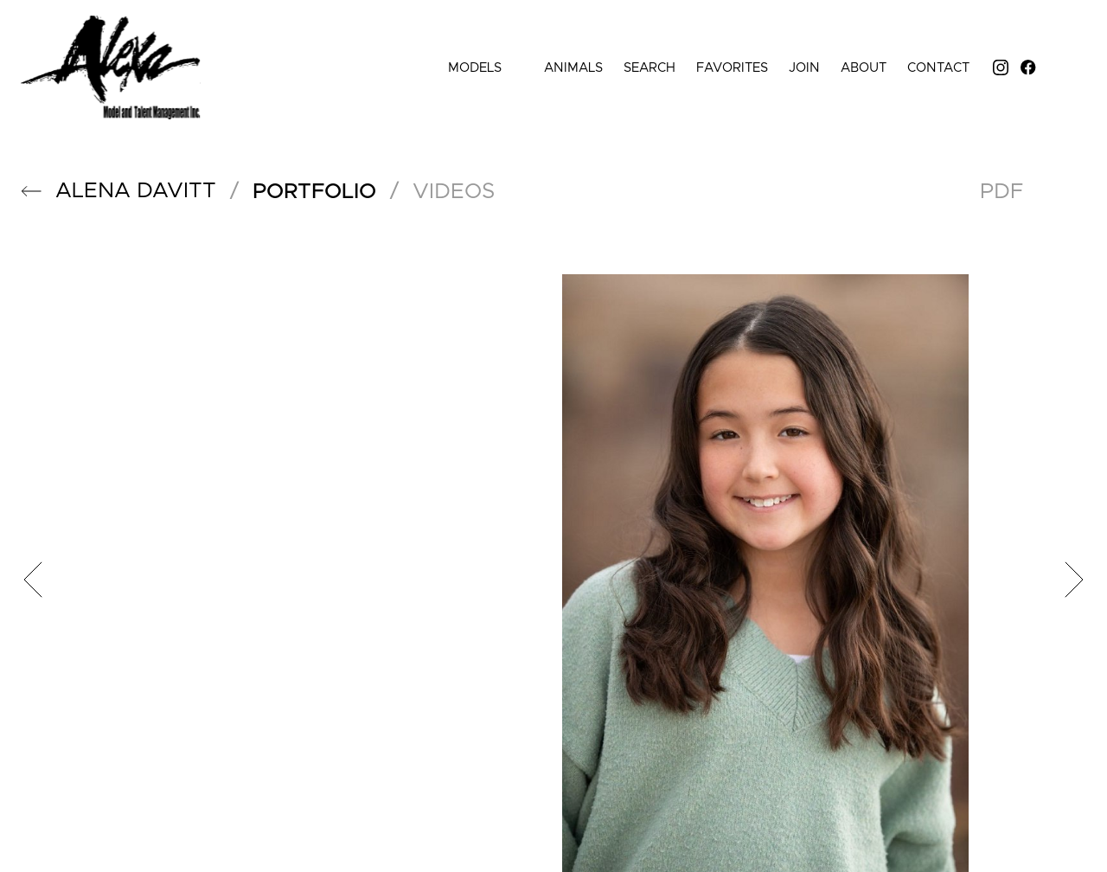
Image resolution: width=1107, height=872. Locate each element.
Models (485, 68)
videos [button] (454, 191)
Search (649, 67)
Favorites (732, 67)
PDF (1001, 191)
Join (804, 67)
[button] (31, 191)
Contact (938, 67)
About (863, 67)
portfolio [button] (314, 191)
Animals (573, 67)
